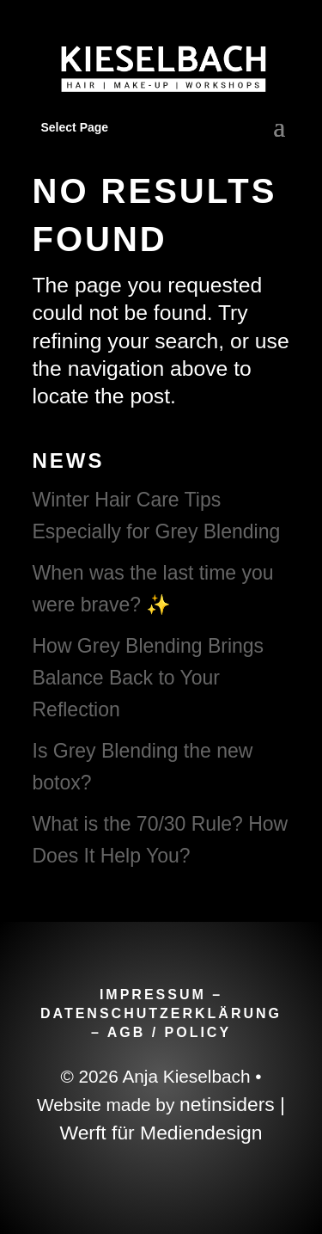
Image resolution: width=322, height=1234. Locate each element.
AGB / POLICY (169, 1032)
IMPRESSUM (153, 994)
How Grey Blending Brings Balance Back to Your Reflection (148, 678)
